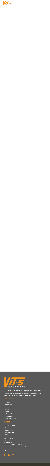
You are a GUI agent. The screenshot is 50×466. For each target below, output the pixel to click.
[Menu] (45, 3)
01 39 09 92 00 (8, 442)
